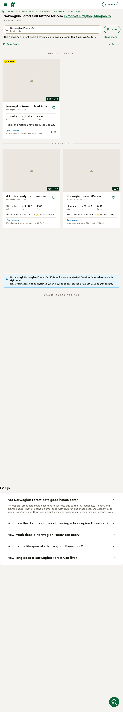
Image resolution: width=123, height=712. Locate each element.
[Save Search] (114, 702)
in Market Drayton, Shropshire (87, 16)
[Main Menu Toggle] (6, 4)
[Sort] (113, 44)
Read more (110, 37)
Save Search (12, 44)
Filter (112, 29)
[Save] (53, 108)
